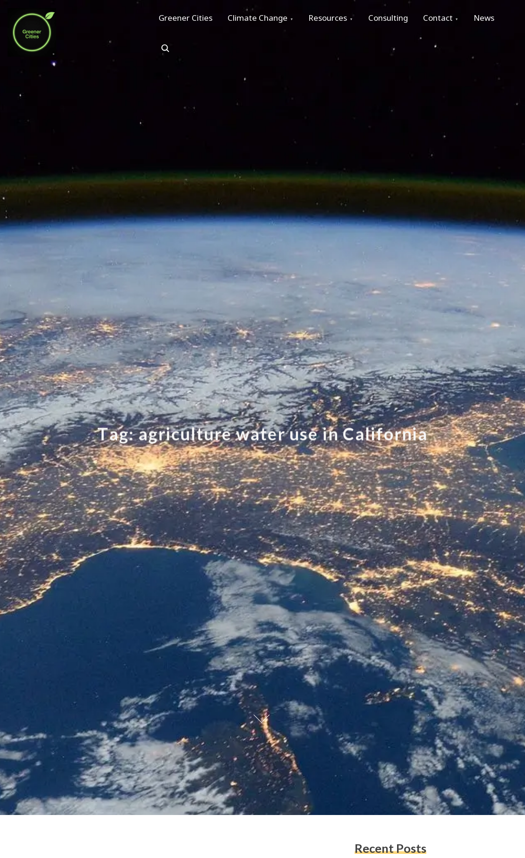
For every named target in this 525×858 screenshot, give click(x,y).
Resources (337, 19)
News (171, 52)
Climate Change (263, 19)
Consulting (401, 19)
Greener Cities (187, 19)
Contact (454, 19)
